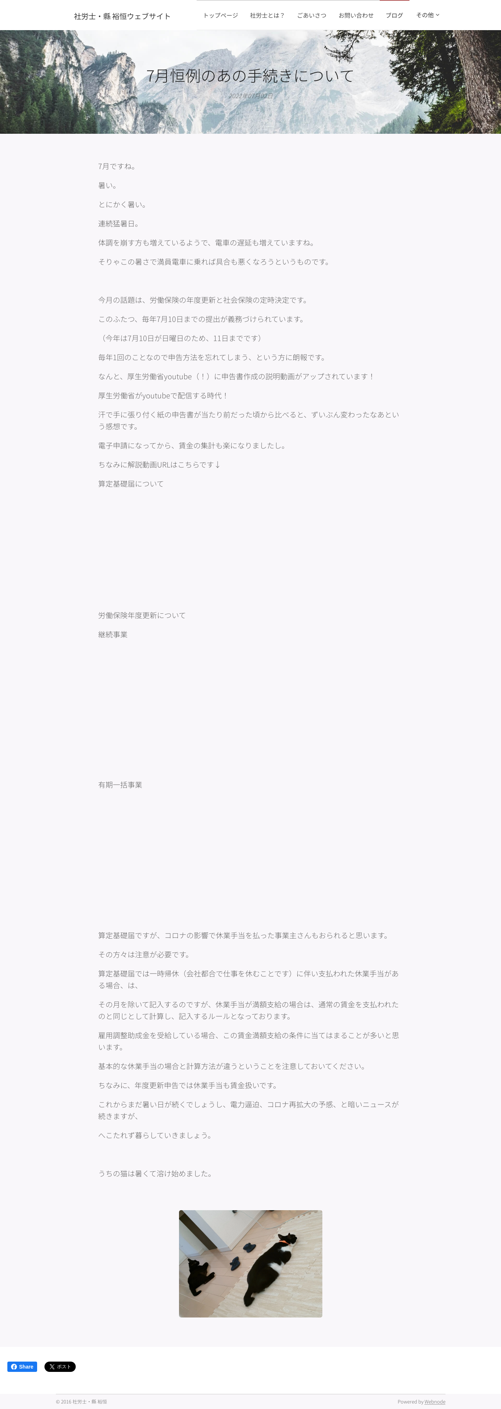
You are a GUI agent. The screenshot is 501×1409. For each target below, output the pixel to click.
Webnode (435, 1401)
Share (22, 1367)
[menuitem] (245, 15)
